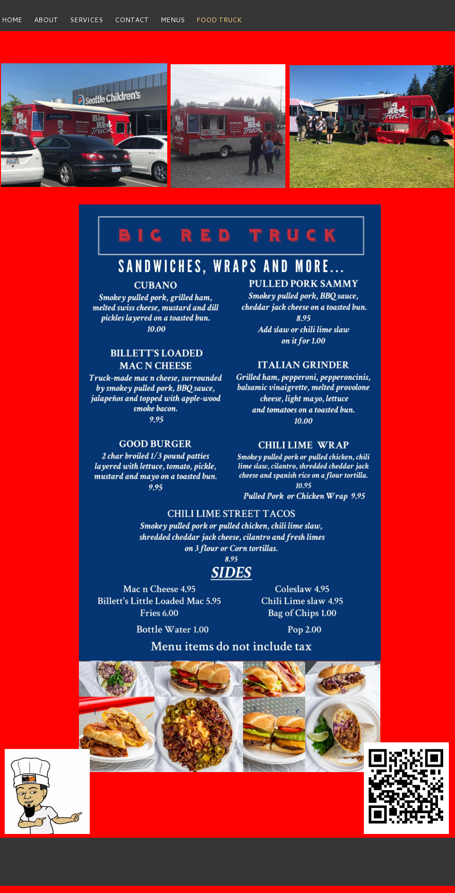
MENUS (173, 20)
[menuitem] (18, 20)
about (46, 20)
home (12, 20)
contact (132, 20)
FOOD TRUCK (219, 20)
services (86, 20)
